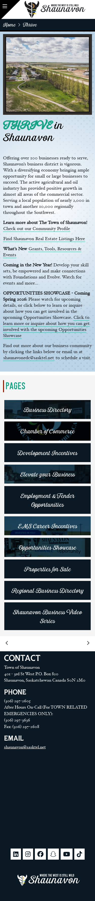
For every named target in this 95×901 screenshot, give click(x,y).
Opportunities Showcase (47, 547)
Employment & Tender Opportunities (47, 500)
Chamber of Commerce (47, 431)
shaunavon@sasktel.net (25, 747)
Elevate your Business (47, 474)
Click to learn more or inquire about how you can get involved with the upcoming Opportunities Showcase (46, 327)
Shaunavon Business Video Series (47, 616)
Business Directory (47, 409)
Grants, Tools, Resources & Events (42, 252)
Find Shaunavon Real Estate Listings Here (44, 239)
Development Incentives (47, 452)
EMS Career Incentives (47, 525)
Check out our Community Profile (36, 229)
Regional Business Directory (47, 590)
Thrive (30, 25)
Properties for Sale (47, 569)
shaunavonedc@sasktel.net (28, 358)
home (9, 25)
